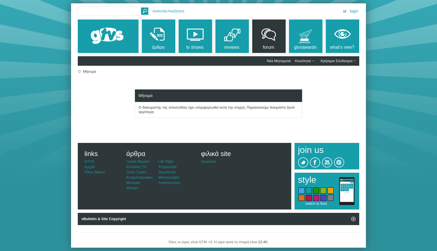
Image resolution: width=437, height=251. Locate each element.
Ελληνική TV (136, 167)
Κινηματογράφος (139, 177)
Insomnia (208, 161)
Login (354, 11)
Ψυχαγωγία (167, 167)
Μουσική (133, 183)
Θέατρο (132, 188)
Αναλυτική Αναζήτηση (168, 11)
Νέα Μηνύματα (279, 61)
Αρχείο (89, 167)
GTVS (89, 161)
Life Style (165, 161)
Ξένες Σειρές (136, 172)
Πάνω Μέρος (94, 172)
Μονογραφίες (169, 177)
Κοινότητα (303, 61)
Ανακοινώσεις (169, 183)
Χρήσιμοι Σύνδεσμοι (336, 61)
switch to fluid (316, 203)
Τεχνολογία (167, 172)
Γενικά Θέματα (137, 161)
